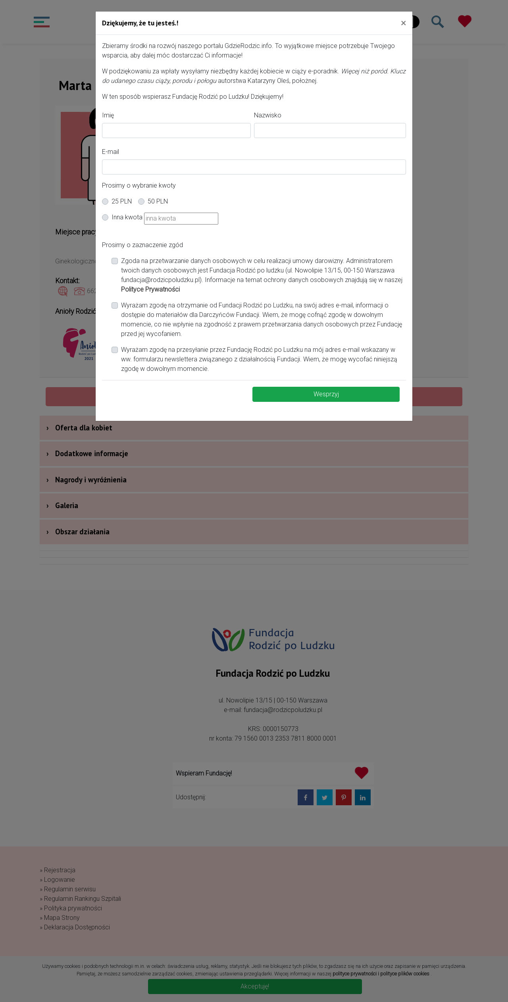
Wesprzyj (326, 394)
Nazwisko (267, 115)
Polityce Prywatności (150, 289)
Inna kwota (127, 217)
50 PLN (158, 201)
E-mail (110, 151)
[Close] (403, 23)
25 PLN (122, 201)
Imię (108, 115)
